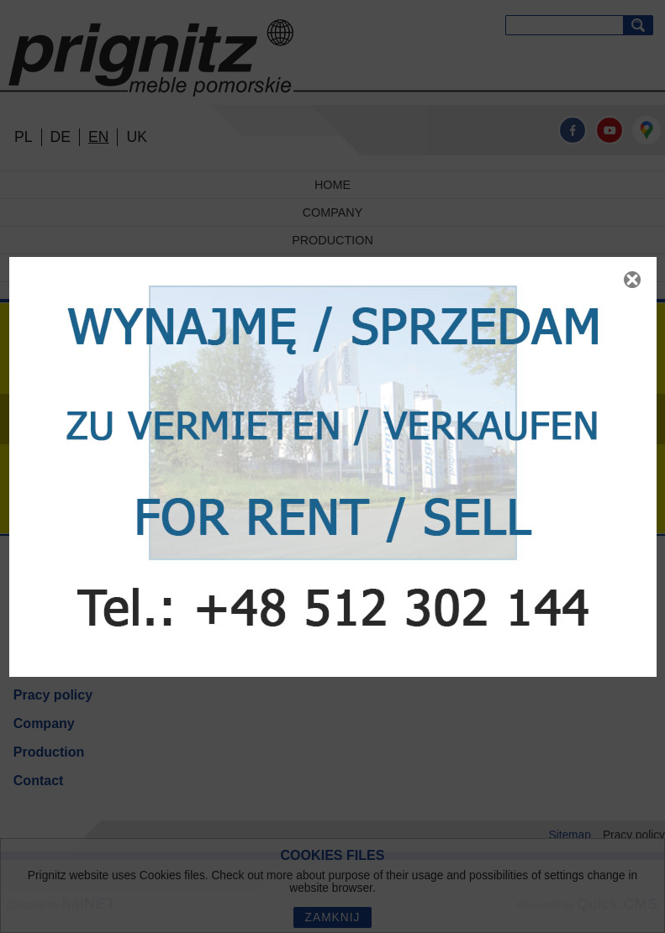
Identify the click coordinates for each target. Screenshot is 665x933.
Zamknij (632, 279)
